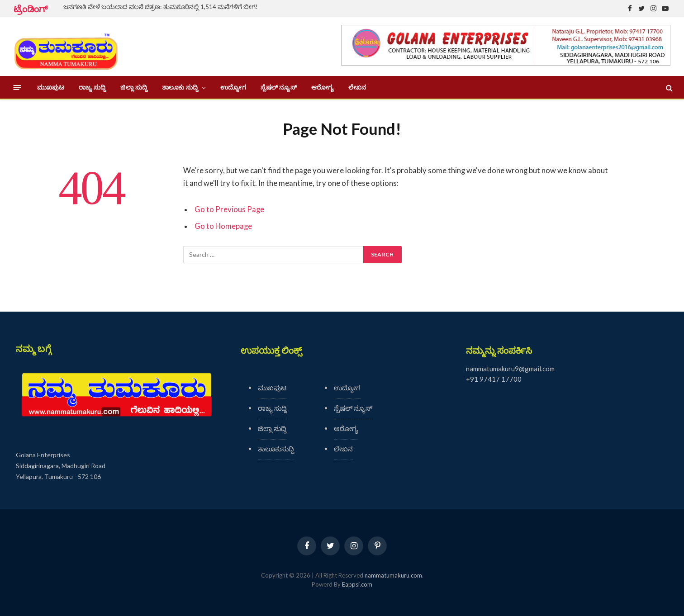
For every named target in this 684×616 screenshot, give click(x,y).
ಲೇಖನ (357, 87)
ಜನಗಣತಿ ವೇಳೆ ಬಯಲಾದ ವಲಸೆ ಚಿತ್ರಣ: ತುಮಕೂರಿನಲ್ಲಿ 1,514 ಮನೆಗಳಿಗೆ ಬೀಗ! (160, 6)
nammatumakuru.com (393, 575)
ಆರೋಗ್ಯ (322, 87)
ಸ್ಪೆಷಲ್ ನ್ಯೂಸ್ (279, 87)
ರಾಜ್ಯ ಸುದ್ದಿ (92, 87)
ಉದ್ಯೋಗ (233, 87)
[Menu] (17, 87)
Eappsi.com (357, 584)
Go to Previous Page (229, 209)
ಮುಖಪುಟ (50, 87)
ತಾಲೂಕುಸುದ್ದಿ (276, 449)
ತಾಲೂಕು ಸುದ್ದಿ (180, 87)
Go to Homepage (223, 226)
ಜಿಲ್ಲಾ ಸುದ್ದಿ (133, 87)
